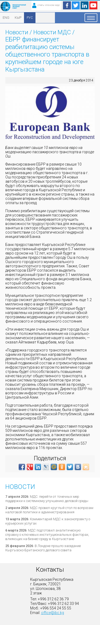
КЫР (18, 18)
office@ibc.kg (52, 613)
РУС (30, 18)
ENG (6, 18)
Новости (16, 32)
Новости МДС (52, 32)
